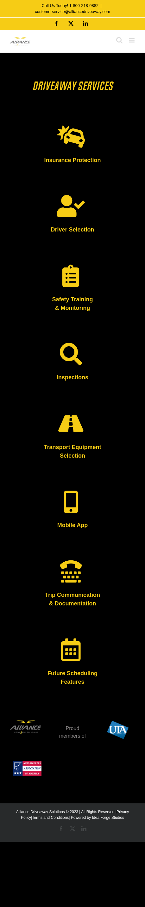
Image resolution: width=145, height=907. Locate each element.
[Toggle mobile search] (119, 40)
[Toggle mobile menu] (132, 40)
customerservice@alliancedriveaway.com (72, 11)
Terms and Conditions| (51, 817)
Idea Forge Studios (108, 817)
